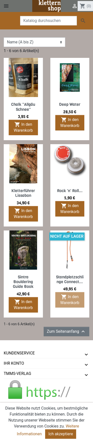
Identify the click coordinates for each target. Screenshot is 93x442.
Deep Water (69, 104)
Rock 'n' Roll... (70, 190)
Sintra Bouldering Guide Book (23, 281)
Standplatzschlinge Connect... (70, 279)
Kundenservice (19, 353)
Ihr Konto (14, 363)
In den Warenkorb (23, 127)
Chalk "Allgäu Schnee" (23, 107)
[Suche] (48, 20)
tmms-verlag (17, 373)
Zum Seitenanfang (66, 331)
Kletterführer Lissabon (23, 193)
